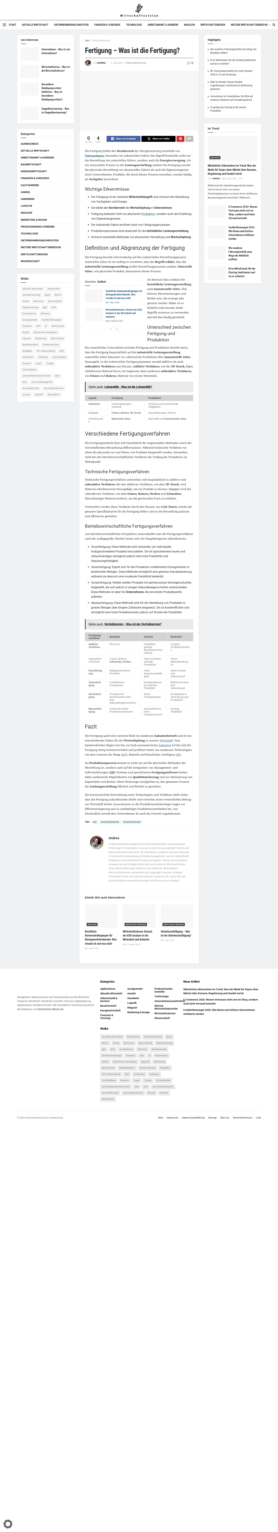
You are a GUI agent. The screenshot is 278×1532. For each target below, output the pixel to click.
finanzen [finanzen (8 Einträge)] (27, 326)
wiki (95, 822)
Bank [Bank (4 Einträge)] (47, 295)
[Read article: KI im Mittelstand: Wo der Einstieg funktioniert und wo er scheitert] (217, 273)
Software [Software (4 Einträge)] (43, 357)
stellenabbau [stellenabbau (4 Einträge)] (59, 357)
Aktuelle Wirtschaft (35, 24)
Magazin (189, 24)
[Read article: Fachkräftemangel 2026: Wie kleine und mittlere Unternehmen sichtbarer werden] (217, 232)
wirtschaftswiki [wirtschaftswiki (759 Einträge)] (31, 388)
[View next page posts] (117, 329)
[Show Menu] (4, 25)
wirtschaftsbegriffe (110, 822)
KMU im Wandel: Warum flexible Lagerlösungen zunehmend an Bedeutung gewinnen (231, 85)
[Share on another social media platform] (189, 139)
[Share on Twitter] (158, 139)
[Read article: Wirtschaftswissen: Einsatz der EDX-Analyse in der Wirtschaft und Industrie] (94, 315)
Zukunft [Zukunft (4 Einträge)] (39, 394)
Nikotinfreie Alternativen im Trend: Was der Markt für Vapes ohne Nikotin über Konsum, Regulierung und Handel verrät (232, 169)
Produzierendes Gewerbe (38, 226)
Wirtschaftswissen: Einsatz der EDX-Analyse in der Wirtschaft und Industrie (124, 314)
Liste (258, 1118)
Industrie (165, 746)
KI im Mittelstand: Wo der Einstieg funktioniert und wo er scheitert (242, 272)
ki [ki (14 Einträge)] (46, 326)
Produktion (148, 214)
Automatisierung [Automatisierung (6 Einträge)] (31, 295)
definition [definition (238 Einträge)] (38, 301)
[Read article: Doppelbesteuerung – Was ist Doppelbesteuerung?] (30, 113)
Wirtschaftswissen (213, 24)
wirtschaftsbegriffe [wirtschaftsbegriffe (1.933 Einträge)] (42, 382)
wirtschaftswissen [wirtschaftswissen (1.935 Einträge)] (54, 388)
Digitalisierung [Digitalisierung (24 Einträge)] (30, 307)
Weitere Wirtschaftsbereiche (249, 24)
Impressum (172, 1118)
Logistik (26, 205)
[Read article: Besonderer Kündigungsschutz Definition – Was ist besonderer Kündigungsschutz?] (30, 89)
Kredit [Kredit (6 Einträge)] (26, 332)
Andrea (101, 63)
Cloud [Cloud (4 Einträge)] (26, 301)
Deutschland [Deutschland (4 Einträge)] (54, 301)
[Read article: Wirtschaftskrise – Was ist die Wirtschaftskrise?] (30, 71)
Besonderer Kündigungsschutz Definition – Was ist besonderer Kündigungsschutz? (52, 92)
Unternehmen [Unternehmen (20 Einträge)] (30, 369)
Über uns (224, 1118)
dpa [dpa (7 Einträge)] (45, 307)
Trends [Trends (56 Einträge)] (50, 363)
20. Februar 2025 (114, 321)
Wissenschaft (30, 261)
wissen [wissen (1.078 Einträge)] (26, 394)
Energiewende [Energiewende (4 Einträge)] (30, 320)
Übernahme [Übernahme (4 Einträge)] (54, 394)
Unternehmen (94, 156)
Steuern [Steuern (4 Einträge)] (27, 363)
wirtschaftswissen (132, 822)
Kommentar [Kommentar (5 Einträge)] (58, 326)
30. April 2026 (229, 178)
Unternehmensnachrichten (71, 24)
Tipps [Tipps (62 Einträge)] (39, 363)
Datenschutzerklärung (193, 1118)
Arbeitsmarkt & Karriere (163, 24)
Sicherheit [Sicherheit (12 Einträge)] (28, 357)
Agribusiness (30, 143)
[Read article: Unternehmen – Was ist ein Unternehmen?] (30, 54)
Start (12, 24)
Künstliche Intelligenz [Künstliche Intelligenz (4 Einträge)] (45, 332)
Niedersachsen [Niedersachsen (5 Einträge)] (51, 345)
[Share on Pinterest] (180, 139)
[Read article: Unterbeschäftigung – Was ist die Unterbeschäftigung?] (177, 916)
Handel (26, 192)
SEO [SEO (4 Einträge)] (62, 351)
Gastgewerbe (30, 185)
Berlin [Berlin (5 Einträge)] (58, 295)
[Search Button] (274, 24)
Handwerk (28, 199)
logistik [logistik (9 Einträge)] (27, 338)
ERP (112, 773)
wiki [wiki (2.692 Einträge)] (25, 382)
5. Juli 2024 (116, 63)
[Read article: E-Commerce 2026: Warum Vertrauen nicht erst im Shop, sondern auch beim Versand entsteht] (217, 211)
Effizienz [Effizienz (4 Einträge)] (45, 313)
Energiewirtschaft (34, 171)
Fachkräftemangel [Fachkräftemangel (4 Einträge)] (51, 320)
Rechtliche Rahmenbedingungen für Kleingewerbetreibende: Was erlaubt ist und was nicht (124, 295)
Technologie (134, 24)
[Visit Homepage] (139, 10)
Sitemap (212, 1118)
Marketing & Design (34, 219)
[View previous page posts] (110, 329)
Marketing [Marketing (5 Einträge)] (40, 338)
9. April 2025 (167, 941)
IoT (124, 755)
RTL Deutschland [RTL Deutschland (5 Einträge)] (46, 351)
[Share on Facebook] (124, 139)
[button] (8, 1524)
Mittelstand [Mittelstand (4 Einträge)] (57, 338)
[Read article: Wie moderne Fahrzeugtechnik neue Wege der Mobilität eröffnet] (217, 252)
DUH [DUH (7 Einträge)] (53, 307)
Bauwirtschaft (31, 164)
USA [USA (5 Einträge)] (57, 376)
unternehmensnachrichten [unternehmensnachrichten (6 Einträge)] (36, 376)
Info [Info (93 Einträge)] (38, 326)
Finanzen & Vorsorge (107, 24)
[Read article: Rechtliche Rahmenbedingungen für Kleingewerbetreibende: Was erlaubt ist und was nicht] (94, 296)
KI (178, 755)
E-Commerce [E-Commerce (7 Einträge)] (29, 313)
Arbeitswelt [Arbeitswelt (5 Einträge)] (54, 289)
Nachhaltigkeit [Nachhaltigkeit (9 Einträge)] (30, 345)
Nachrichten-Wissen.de (50, 1009)
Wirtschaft (166, 741)
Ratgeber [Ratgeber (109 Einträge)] (27, 351)
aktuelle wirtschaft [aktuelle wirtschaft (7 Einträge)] (33, 289)
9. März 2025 (112, 303)
